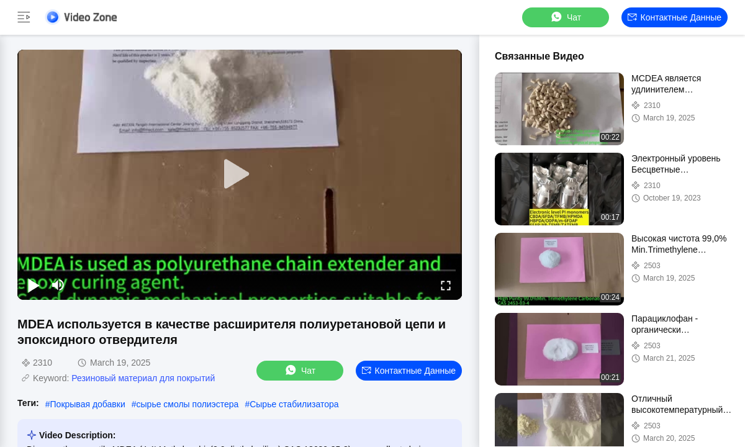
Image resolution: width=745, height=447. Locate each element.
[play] (239, 174)
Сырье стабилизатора (294, 404)
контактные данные (674, 17)
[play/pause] (33, 285)
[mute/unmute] (58, 285)
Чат (565, 17)
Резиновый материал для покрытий (143, 378)
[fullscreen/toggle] (445, 285)
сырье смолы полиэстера (188, 404)
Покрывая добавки (87, 404)
